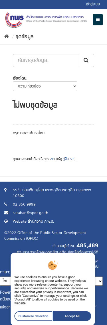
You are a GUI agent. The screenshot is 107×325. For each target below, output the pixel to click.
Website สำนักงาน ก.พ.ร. (33, 221)
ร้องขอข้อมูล (88, 261)
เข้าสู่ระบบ (93, 4)
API (52, 159)
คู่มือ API (68, 159)
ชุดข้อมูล (24, 36)
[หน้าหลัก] (6, 36)
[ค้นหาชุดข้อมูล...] (46, 60)
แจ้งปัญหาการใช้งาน (82, 266)
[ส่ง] (86, 60)
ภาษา (4, 272)
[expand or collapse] (98, 19)
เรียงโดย (19, 78)
